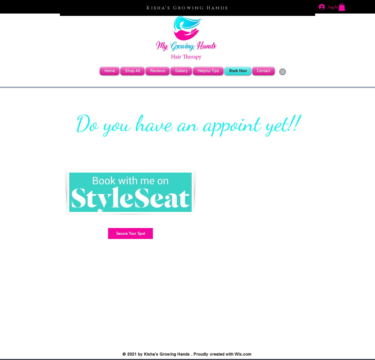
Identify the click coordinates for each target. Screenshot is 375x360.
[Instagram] (282, 71)
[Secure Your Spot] (130, 233)
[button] (342, 7)
